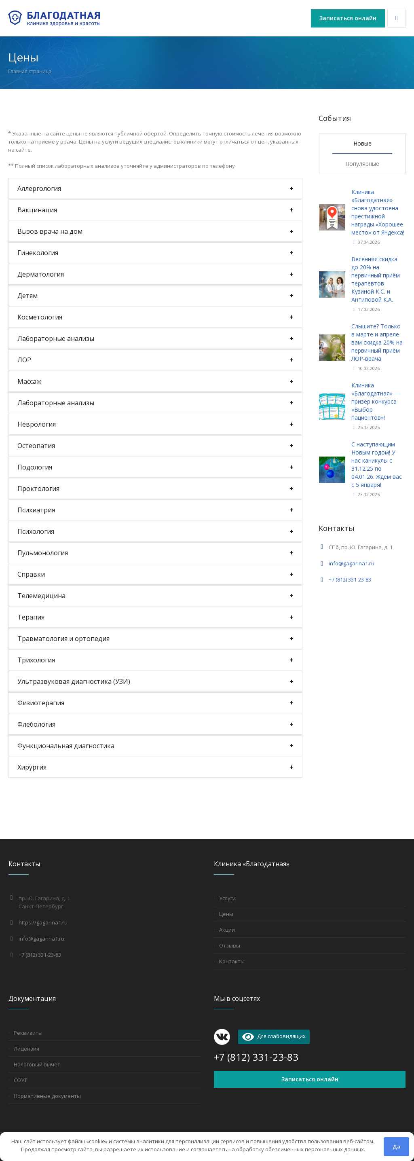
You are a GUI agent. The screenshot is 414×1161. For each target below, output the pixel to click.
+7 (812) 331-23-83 (350, 579)
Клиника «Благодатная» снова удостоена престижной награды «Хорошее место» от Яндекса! (377, 212)
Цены (226, 914)
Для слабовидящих (273, 1036)
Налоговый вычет (37, 1064)
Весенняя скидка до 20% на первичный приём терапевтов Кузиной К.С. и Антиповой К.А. (375, 279)
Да (396, 1146)
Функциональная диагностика (65, 745)
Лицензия (26, 1048)
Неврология (36, 424)
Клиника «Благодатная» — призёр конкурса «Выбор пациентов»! (375, 401)
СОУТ (20, 1080)
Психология (35, 531)
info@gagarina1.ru (351, 563)
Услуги (227, 898)
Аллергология (39, 188)
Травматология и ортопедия (63, 638)
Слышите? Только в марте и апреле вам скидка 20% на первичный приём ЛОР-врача (377, 342)
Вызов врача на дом (49, 231)
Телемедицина (41, 595)
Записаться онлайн (309, 1079)
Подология (34, 467)
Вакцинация (37, 209)
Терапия (30, 617)
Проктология (38, 488)
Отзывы (229, 945)
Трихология (36, 660)
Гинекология (37, 252)
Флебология (36, 724)
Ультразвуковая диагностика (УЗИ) (73, 681)
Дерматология (40, 274)
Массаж (29, 381)
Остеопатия (36, 445)
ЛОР (24, 359)
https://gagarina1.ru (43, 922)
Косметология (39, 317)
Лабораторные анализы (55, 338)
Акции (227, 929)
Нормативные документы (47, 1096)
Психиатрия (36, 509)
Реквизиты (28, 1032)
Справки (31, 574)
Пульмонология (42, 552)
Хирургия (31, 767)
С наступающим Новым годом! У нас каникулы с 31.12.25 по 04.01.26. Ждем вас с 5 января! (376, 464)
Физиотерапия (40, 702)
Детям (27, 295)
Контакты (232, 961)
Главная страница (29, 71)
